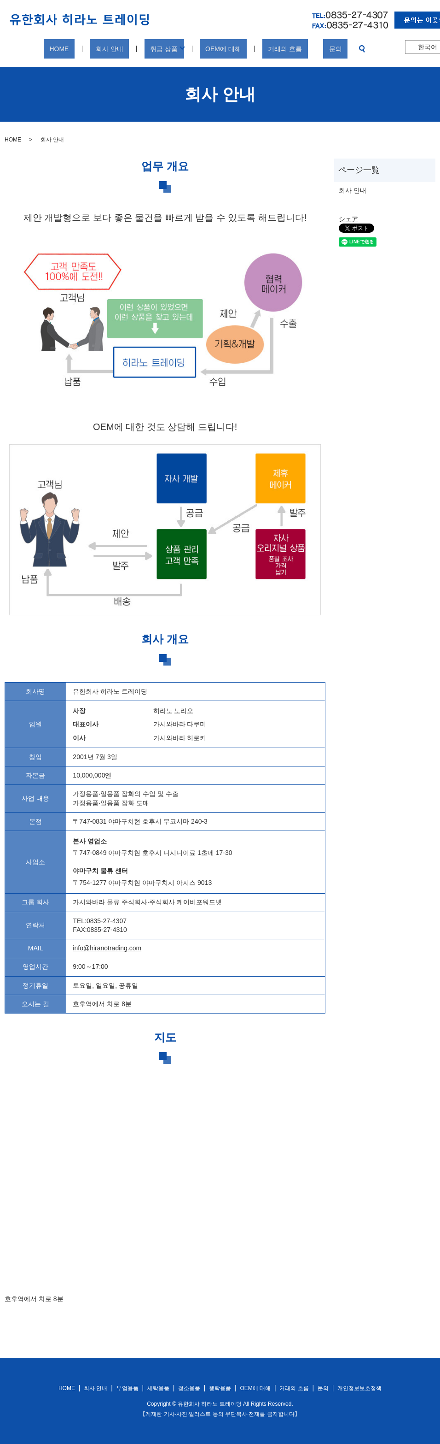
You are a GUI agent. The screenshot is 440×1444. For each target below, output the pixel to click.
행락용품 (220, 1388)
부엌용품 (127, 1388)
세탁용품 (158, 1388)
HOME (84, 49)
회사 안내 (124, 49)
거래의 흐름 (271, 49)
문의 (309, 49)
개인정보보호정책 (359, 1388)
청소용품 (189, 1388)
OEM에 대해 (220, 49)
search (331, 49)
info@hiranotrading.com (107, 948)
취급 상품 (166, 49)
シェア (348, 219)
